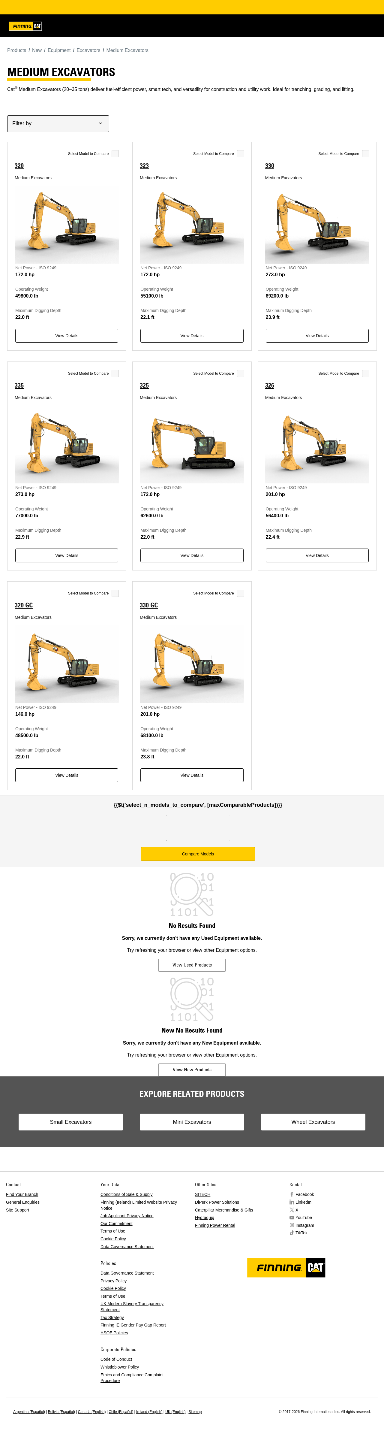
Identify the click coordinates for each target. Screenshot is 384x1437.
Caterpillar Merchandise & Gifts (224, 1210)
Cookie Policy (113, 1238)
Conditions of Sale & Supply (126, 1194)
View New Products (192, 1069)
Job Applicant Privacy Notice (127, 1215)
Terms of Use (112, 1231)
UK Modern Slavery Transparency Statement (132, 1306)
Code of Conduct (116, 1359)
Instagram (305, 1225)
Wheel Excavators (304, 1122)
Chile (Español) (121, 1412)
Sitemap (195, 1412)
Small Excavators (79, 1122)
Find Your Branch (22, 1194)
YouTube (304, 1217)
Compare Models (198, 854)
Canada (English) (92, 1412)
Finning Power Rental (215, 1225)
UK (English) (175, 1412)
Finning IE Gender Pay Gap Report (133, 1325)
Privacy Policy (113, 1280)
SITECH (202, 1194)
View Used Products (192, 965)
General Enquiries (23, 1202)
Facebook (305, 1194)
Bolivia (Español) (61, 1412)
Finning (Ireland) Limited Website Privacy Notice (138, 1205)
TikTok (302, 1232)
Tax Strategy (112, 1317)
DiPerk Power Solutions (217, 1202)
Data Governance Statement (127, 1246)
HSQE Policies (114, 1332)
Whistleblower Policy (119, 1367)
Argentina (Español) (29, 1412)
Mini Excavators (192, 1122)
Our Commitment (116, 1223)
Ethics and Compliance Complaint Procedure (132, 1377)
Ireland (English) (149, 1412)
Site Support (17, 1210)
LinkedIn (303, 1202)
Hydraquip (204, 1217)
